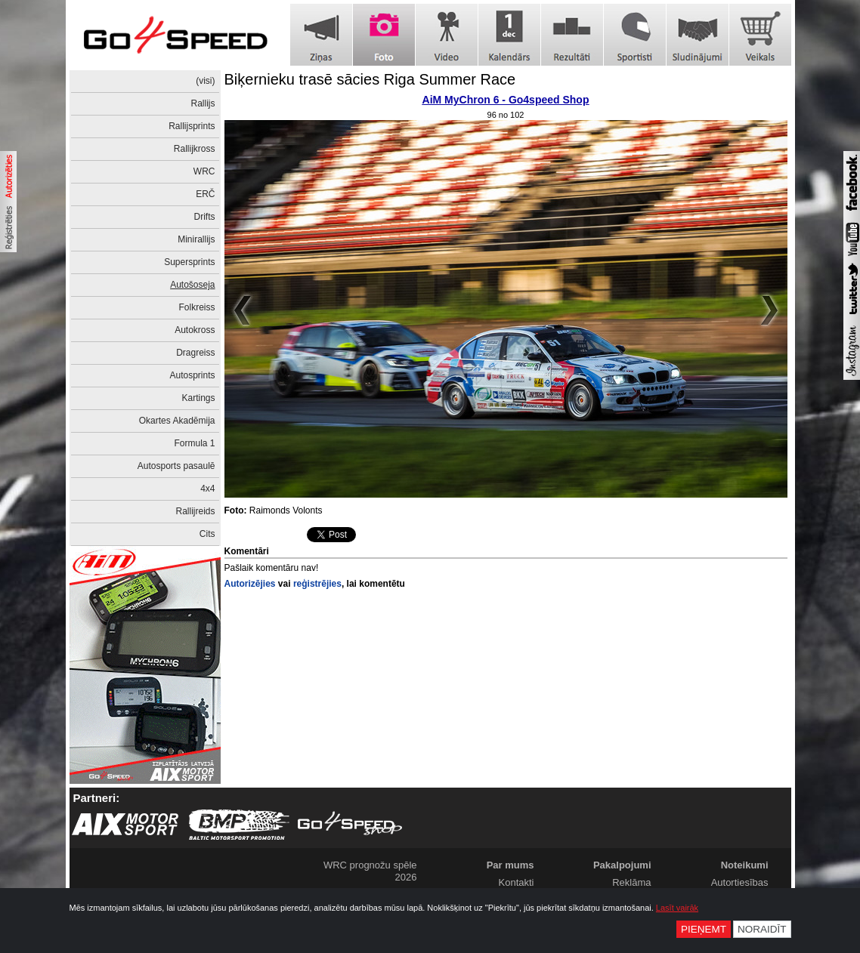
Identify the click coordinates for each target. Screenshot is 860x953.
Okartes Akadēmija (177, 420)
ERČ (205, 194)
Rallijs (202, 103)
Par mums (510, 865)
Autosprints (192, 375)
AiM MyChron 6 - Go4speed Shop (505, 100)
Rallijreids (195, 511)
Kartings (198, 398)
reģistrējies (317, 583)
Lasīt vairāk (677, 907)
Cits (207, 534)
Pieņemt (703, 929)
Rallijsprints (192, 126)
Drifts (204, 216)
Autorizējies (250, 583)
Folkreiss (196, 307)
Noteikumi (745, 865)
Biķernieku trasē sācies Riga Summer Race (370, 79)
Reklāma (631, 882)
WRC (204, 171)
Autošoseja (192, 284)
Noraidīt (762, 929)
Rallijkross (194, 148)
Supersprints (189, 262)
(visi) (205, 81)
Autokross (195, 330)
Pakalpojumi (622, 865)
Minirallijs (196, 239)
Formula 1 (194, 443)
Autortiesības (740, 882)
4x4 (207, 488)
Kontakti (516, 882)
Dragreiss (195, 352)
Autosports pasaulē (176, 466)
